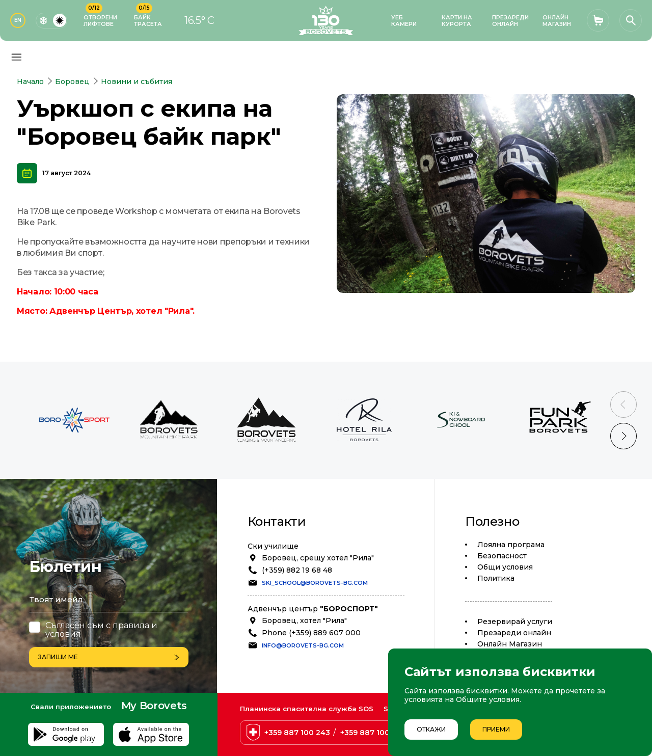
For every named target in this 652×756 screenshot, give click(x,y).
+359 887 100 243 (297, 732)
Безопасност (502, 555)
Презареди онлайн (514, 632)
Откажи (431, 729)
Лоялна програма (511, 544)
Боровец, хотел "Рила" (304, 620)
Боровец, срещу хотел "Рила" (318, 557)
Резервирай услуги (514, 621)
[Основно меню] (16, 57)
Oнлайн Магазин (509, 644)
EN (17, 20)
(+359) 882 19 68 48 (297, 570)
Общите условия (488, 699)
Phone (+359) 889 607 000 (311, 632)
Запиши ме (108, 657)
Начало (30, 81)
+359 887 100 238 (373, 732)
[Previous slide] (623, 404)
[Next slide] (623, 436)
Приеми (496, 729)
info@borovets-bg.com (303, 645)
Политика (495, 578)
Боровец (72, 81)
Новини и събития (136, 81)
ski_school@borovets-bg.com (315, 582)
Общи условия (505, 567)
